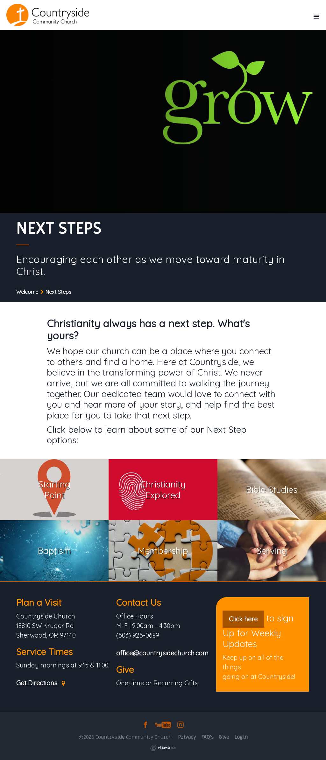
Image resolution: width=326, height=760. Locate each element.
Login (241, 737)
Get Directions (41, 683)
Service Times (44, 651)
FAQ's (207, 737)
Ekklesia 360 (163, 748)
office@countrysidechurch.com (162, 653)
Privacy (187, 737)
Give (125, 669)
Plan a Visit (38, 602)
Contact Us (138, 602)
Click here (243, 619)
